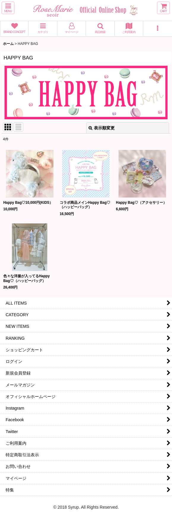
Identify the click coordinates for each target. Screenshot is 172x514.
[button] (8, 7)
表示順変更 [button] (102, 128)
